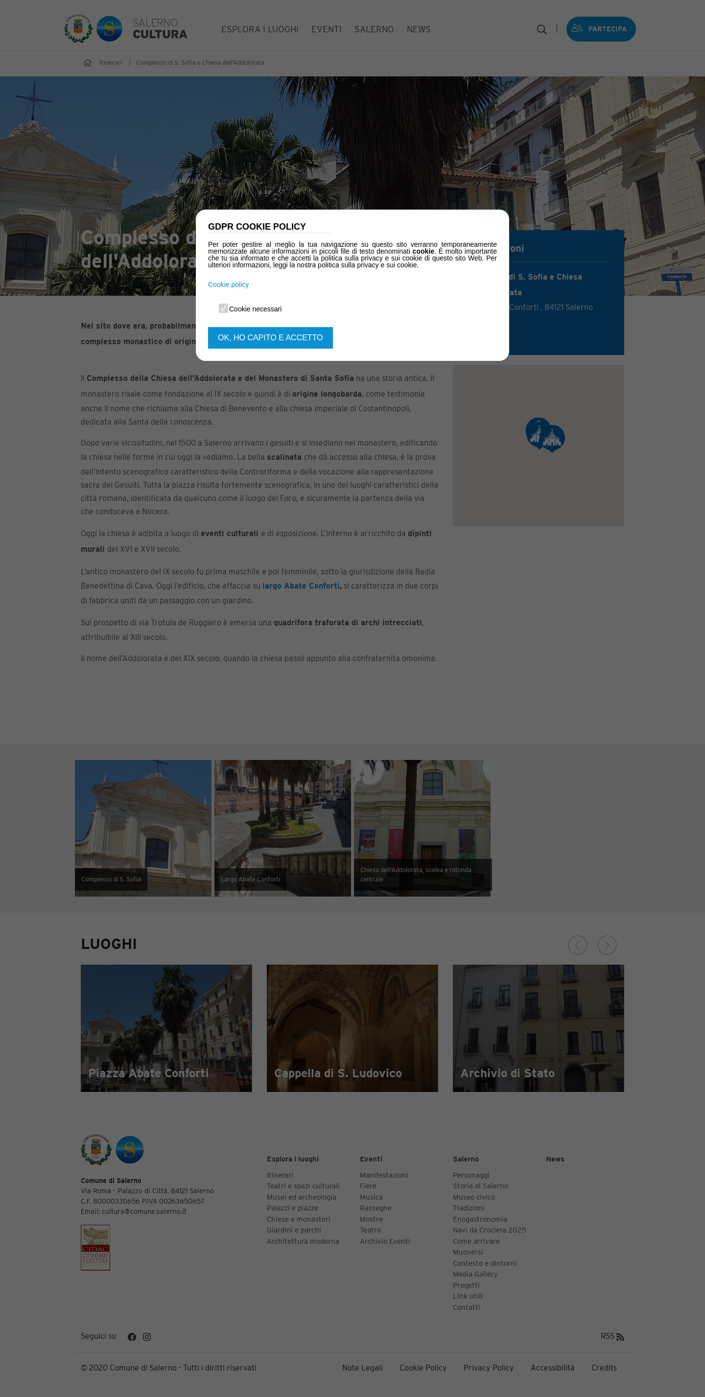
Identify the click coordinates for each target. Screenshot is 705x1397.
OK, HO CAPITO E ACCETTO (270, 337)
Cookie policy (228, 284)
